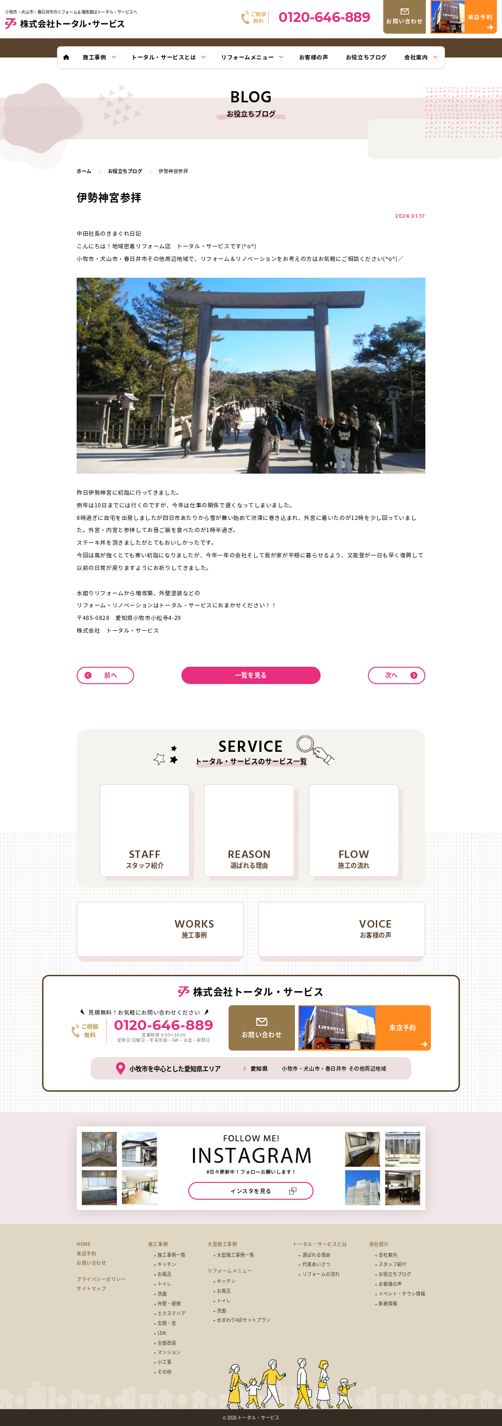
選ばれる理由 (316, 1255)
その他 (165, 1372)
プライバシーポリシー (101, 1279)
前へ (110, 674)
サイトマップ (91, 1289)
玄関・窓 (167, 1323)
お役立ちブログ (395, 1274)
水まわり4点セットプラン (244, 1320)
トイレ (165, 1284)
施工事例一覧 (172, 1255)
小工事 (165, 1362)
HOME (84, 1244)
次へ (391, 674)
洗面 (162, 1294)
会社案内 (388, 1255)
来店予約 (86, 1254)
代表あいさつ (316, 1264)
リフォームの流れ (321, 1274)
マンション (169, 1352)
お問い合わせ (91, 1263)
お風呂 (165, 1274)
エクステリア (172, 1313)
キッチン (167, 1264)
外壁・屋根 (169, 1304)
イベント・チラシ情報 (402, 1294)
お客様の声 (390, 1284)
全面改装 (167, 1343)
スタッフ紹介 (393, 1264)
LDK (162, 1333)
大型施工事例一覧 (235, 1255)
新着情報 (388, 1304)
